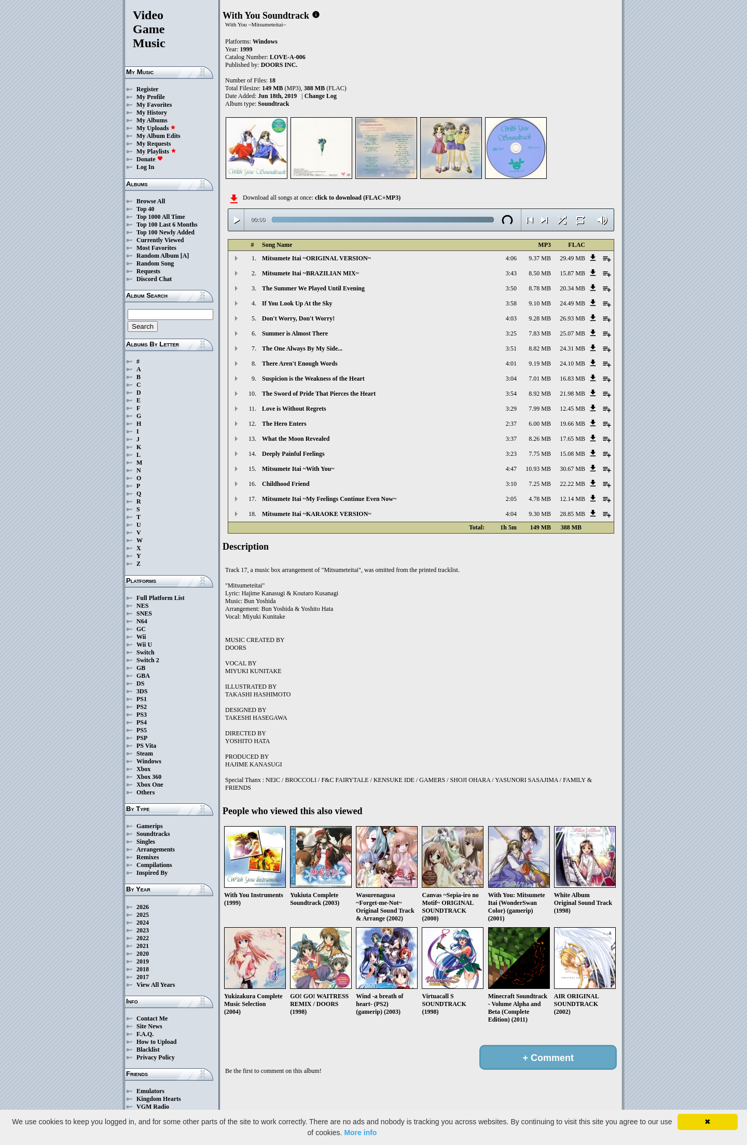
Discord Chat (154, 279)
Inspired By (152, 872)
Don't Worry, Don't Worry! (298, 318)
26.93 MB (572, 318)
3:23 (511, 453)
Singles (145, 841)
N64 (141, 621)
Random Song (155, 263)
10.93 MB (538, 468)
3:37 (511, 438)
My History (151, 112)
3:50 (511, 288)
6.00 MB (540, 423)
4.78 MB (540, 498)
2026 (142, 907)
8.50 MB (540, 273)
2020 (142, 953)
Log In (145, 167)
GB (140, 668)
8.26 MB (540, 438)
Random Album (157, 255)
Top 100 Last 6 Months (167, 224)
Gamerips (149, 826)
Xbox (143, 769)
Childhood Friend (286, 483)
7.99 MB (540, 408)
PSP (141, 738)
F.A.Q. (145, 1034)
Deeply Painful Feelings (293, 453)
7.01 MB (540, 378)
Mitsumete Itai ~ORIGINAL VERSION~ (316, 258)
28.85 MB (572, 514)
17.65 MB (572, 438)
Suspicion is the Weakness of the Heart (313, 378)
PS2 (141, 706)
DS (140, 683)
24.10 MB (572, 363)
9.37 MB (540, 258)
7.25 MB (540, 483)
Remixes (147, 857)
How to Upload (156, 1041)
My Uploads (156, 128)
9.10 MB (540, 303)
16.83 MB (572, 378)
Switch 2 (147, 660)
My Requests (153, 143)
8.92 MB (540, 393)
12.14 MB (572, 498)
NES (142, 605)
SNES (144, 613)
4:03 (511, 318)
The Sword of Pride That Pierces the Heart (319, 393)
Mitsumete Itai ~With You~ (298, 468)
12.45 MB (572, 408)
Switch (145, 652)
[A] (185, 255)
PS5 (141, 730)
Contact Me (152, 1018)
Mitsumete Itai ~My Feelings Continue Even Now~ (329, 498)
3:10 (511, 483)
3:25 (511, 333)
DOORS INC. (279, 64)
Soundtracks (153, 833)
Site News (149, 1026)
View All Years (155, 984)
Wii (141, 636)
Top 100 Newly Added (165, 232)
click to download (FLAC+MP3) (357, 197)
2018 (142, 969)
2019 (142, 961)
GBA (143, 675)
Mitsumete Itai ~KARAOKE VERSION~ (316, 514)
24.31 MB (572, 348)
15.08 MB (572, 453)
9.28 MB (540, 318)
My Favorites (154, 104)
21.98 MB (572, 393)
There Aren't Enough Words (300, 363)
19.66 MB (572, 423)
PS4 (141, 722)
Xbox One (149, 784)
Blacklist (148, 1049)
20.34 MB (572, 288)
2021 (142, 945)
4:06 (511, 258)
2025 (142, 914)
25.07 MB (572, 333)
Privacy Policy (155, 1057)
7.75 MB (540, 453)
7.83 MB (540, 333)
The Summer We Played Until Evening (313, 288)
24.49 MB (572, 303)
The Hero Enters (284, 423)
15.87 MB (572, 273)
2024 (142, 922)
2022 (142, 938)
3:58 (511, 303)
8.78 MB (540, 288)
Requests (148, 271)
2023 (142, 930)
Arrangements (155, 849)
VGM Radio (152, 1106)
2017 (142, 977)
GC (141, 629)
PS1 (141, 699)
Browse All (150, 201)
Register (147, 89)
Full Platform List (160, 598)
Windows (148, 761)
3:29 (511, 408)
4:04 (511, 514)
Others (145, 792)
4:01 (511, 363)
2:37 (511, 423)
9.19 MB (540, 363)
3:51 (511, 348)
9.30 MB (540, 514)
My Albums (152, 120)
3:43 (511, 273)
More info (360, 1132)
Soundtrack (273, 103)
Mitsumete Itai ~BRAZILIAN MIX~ (310, 273)
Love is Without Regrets (294, 408)
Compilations (154, 865)
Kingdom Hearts (158, 1098)
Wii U (144, 644)
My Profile (150, 97)
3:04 (511, 378)
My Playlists (156, 151)
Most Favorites (156, 248)
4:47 (511, 468)
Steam (144, 753)
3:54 (511, 393)
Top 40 (145, 209)
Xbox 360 (148, 776)
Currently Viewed (160, 240)
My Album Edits (158, 135)
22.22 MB (572, 483)
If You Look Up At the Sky (297, 303)
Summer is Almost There (295, 333)
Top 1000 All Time (160, 216)
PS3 (141, 714)
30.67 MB (572, 468)
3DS (141, 691)
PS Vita (146, 745)
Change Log (321, 96)
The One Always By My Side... (302, 348)
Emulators (150, 1091)
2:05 (511, 498)
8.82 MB (540, 348)
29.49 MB (572, 258)
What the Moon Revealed (295, 438)
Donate (149, 159)
